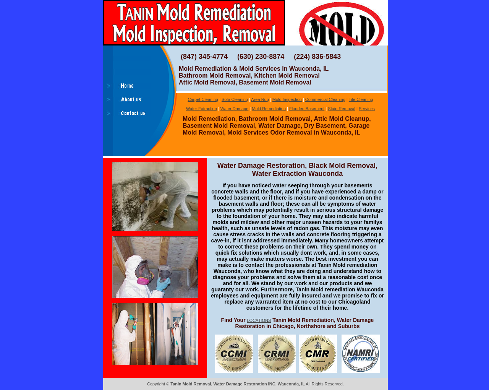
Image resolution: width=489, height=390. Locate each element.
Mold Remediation (269, 108)
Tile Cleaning (361, 99)
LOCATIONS (259, 320)
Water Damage (234, 108)
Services (367, 108)
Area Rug (260, 99)
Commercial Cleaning (325, 99)
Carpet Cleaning (203, 99)
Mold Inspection (287, 99)
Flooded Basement (306, 108)
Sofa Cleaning (235, 99)
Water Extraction (201, 108)
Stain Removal (341, 108)
